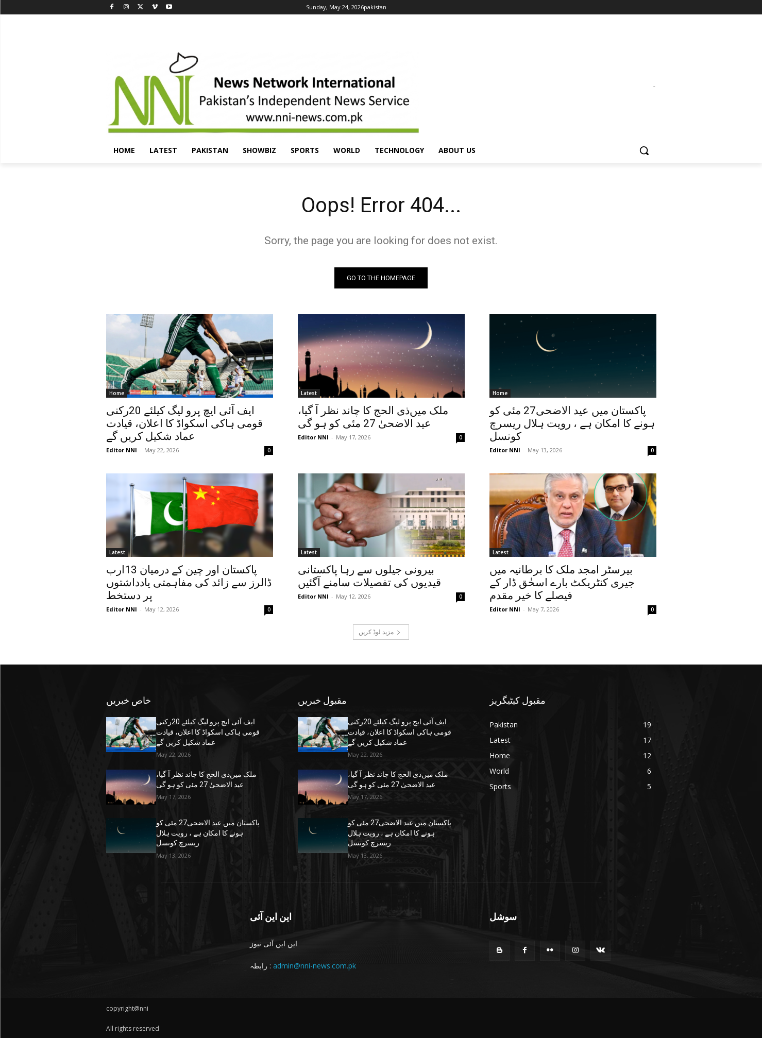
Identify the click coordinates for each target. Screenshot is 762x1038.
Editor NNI (121, 450)
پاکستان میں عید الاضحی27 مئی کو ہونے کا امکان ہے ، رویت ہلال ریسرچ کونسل (572, 423)
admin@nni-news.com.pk (314, 966)
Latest (309, 393)
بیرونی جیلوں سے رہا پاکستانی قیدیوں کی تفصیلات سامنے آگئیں (369, 576)
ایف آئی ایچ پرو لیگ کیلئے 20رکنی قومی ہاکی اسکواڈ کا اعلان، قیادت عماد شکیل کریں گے (184, 423)
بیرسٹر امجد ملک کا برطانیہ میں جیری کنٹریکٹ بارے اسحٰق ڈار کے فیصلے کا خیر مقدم (562, 583)
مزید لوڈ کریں (380, 631)
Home (116, 393)
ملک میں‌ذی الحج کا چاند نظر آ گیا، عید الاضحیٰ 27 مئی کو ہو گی (373, 417)
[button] (644, 150)
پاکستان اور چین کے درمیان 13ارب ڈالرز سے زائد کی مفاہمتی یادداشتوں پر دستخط (189, 583)
